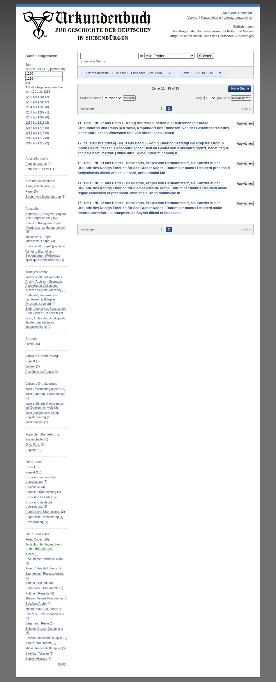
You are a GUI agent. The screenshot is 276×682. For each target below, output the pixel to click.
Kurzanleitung (211, 17)
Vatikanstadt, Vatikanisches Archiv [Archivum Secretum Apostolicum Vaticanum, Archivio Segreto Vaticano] (43, 284)
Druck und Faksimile (39, 497)
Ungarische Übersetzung (42, 517)
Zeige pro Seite (213, 98)
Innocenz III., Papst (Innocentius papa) (38, 239)
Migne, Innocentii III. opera (43, 648)
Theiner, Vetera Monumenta (44, 598)
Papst (29, 191)
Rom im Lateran (36, 163)
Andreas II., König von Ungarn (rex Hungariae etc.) (45, 216)
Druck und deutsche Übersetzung (38, 504)
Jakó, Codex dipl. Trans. (41, 568)
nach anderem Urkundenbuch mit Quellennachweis (45, 406)
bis (34, 97)
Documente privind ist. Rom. (44, 559)
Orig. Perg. (32, 444)
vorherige (87, 108)
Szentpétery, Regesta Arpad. (44, 573)
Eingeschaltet (34, 439)
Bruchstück (32, 487)
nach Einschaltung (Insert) (43, 389)
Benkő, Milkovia (36, 658)
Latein (29, 344)
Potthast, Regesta (37, 593)
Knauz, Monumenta (38, 643)
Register (31, 450)
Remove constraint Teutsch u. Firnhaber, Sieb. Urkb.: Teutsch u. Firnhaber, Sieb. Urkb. (169, 73)
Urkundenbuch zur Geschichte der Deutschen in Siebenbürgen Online (87, 25)
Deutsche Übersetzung (40, 492)
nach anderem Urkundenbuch (45, 394)
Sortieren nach (91, 98)
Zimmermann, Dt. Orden (41, 609)
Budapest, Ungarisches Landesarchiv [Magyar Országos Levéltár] (41, 299)
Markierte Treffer (235, 13)
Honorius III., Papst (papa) (43, 246)
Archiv (29, 554)
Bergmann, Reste (37, 623)
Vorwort (193, 17)
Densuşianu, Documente (42, 588)
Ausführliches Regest (39, 371)
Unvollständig (34, 522)
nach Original (34, 422)
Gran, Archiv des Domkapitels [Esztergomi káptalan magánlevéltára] (45, 322)
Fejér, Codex (34, 539)
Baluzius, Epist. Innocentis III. (45, 614)
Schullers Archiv (36, 603)
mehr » (63, 663)
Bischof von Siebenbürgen (43, 196)
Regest (30, 361)
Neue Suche (240, 88)
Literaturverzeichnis (238, 17)
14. (80, 183)
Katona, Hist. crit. (36, 583)
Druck (29, 467)
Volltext (30, 366)
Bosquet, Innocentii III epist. (44, 638)
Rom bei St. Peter (37, 169)
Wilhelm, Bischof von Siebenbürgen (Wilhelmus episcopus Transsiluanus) (42, 256)
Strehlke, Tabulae (37, 653)
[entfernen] (57, 69)
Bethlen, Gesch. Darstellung (44, 628)
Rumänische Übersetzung (42, 511)
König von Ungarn (37, 186)
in (142, 56)
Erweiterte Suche (92, 61)
